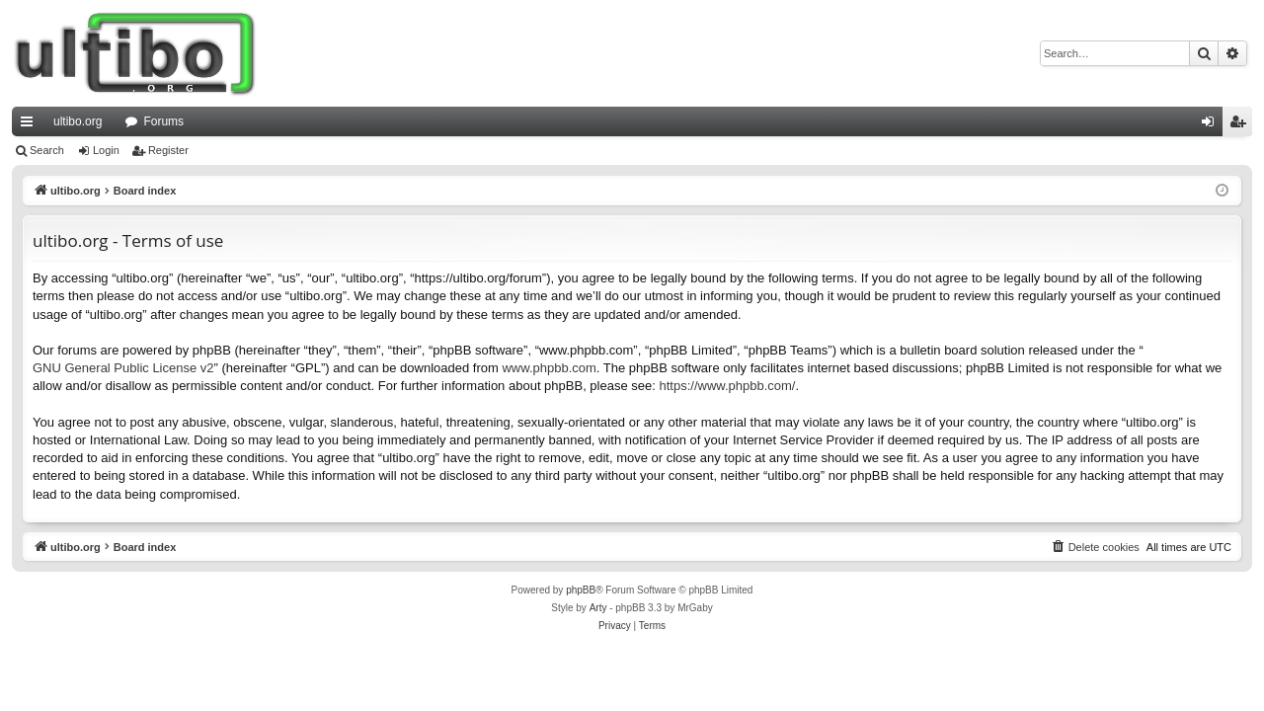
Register (168, 150)
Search (47, 150)
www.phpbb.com (548, 367)
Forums (163, 121)
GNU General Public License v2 (123, 367)
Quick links (30, 125)
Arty (598, 607)
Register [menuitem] (1241, 125)
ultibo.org (77, 121)
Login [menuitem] (1212, 125)
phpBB (580, 590)
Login (106, 150)
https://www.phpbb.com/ (727, 385)
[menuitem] (1095, 547)
